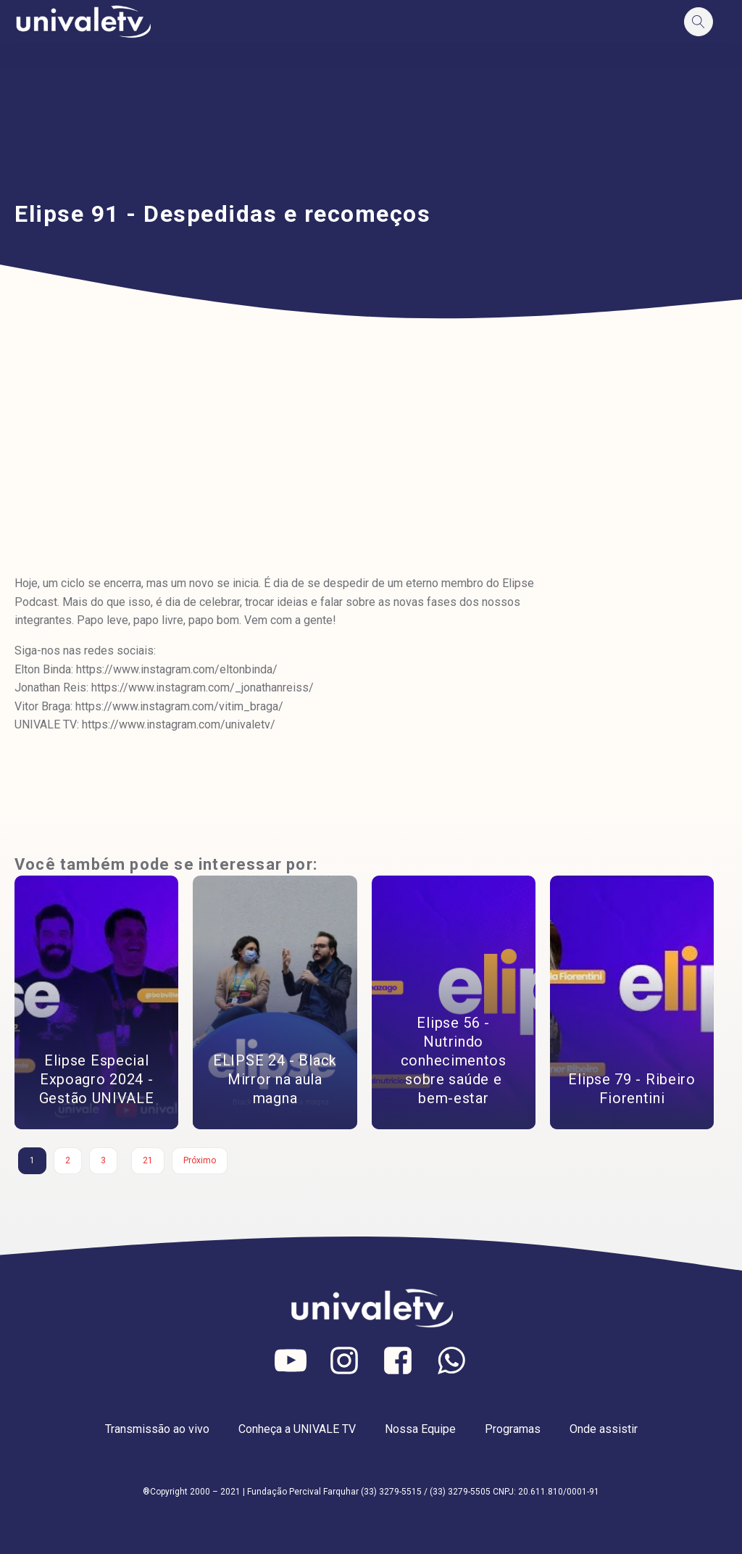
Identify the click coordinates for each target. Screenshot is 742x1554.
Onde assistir (604, 1429)
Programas (513, 1429)
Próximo (199, 1160)
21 (148, 1160)
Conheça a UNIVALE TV (297, 1429)
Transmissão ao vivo (157, 1429)
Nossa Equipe (420, 1429)
